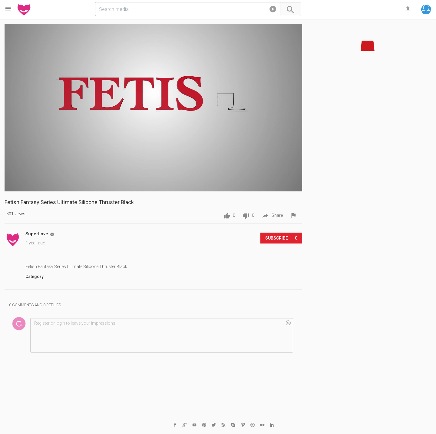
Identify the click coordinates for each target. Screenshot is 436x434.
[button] (272, 10)
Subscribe (281, 238)
